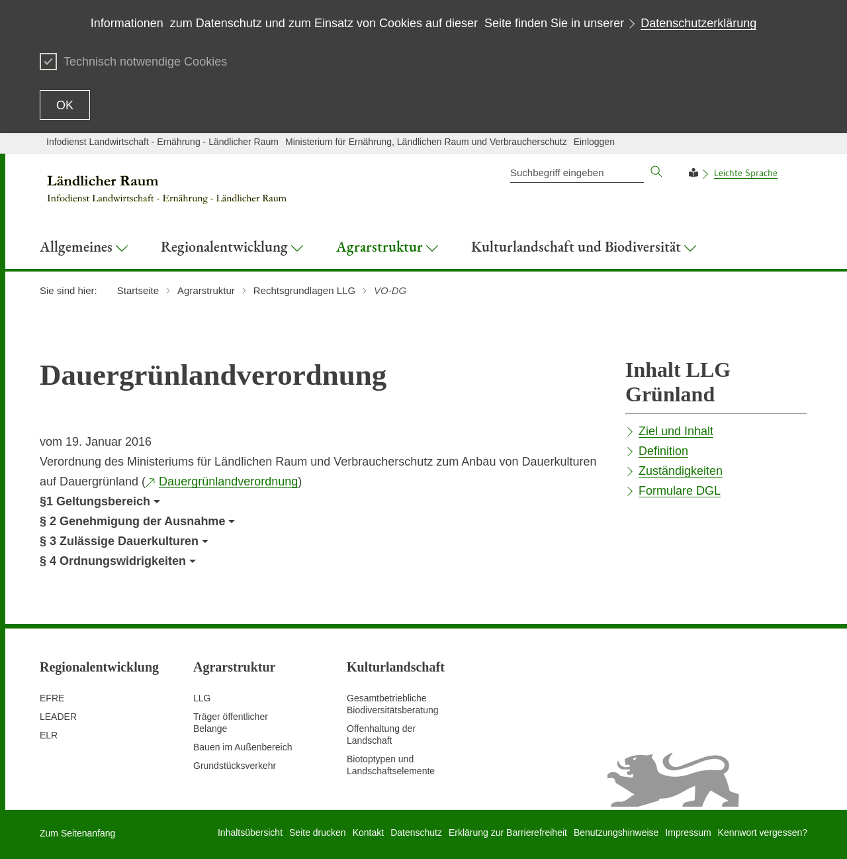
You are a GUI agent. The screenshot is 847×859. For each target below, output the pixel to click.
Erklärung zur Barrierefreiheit (508, 832)
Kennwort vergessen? (762, 832)
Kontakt (368, 832)
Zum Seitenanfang (77, 833)
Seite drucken (317, 832)
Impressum (688, 832)
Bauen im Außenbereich (242, 747)
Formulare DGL (680, 490)
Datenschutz (416, 832)
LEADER (58, 716)
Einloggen (594, 141)
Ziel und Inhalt (676, 431)
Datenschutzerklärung (698, 23)
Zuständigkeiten (681, 471)
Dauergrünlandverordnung (228, 481)
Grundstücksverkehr (234, 765)
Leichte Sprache (746, 173)
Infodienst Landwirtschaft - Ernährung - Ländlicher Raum (162, 141)
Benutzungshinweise (616, 832)
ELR (49, 735)
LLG (201, 698)
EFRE (52, 698)
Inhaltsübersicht (250, 832)
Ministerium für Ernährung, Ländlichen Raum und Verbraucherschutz (426, 141)
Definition (663, 451)
